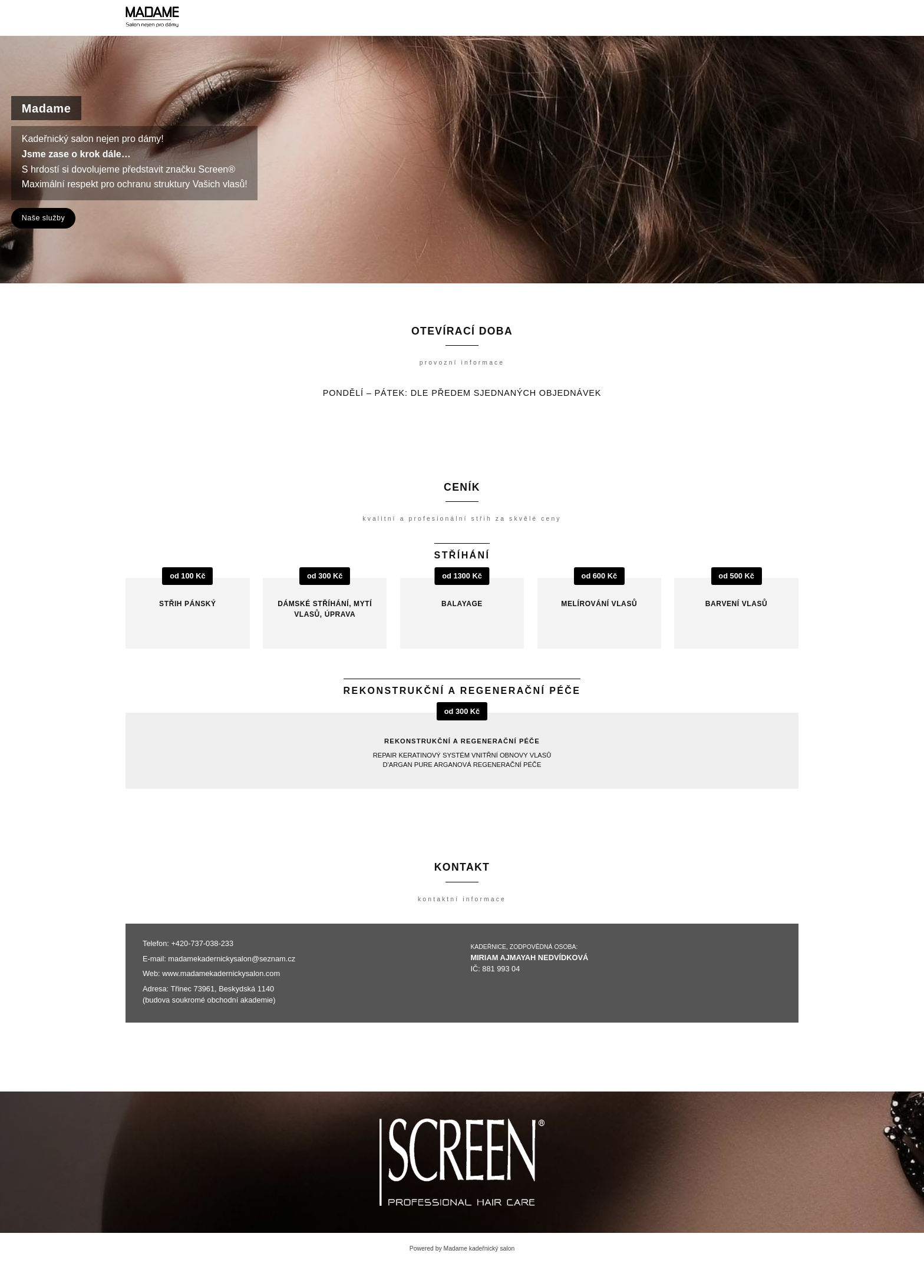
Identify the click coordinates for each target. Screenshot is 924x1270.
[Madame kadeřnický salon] (152, 17)
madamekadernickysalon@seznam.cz (231, 958)
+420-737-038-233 (202, 943)
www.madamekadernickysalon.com (221, 973)
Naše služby (43, 218)
